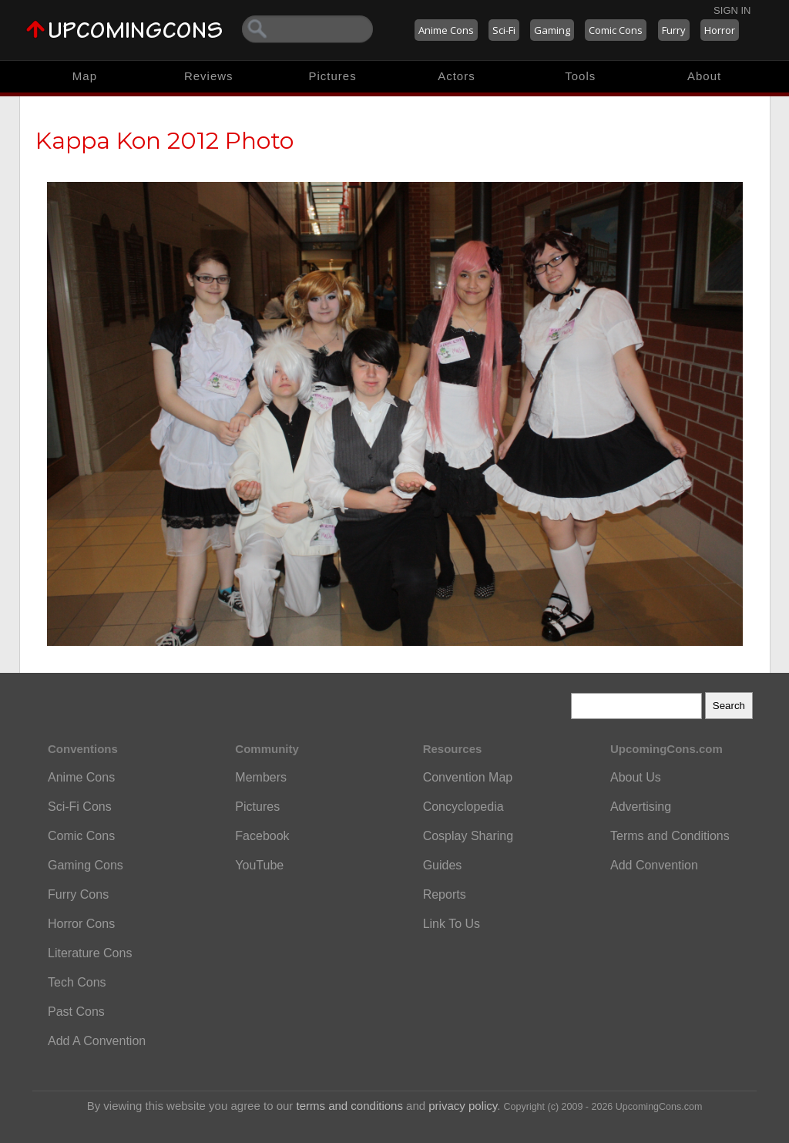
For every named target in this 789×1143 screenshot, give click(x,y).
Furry (674, 30)
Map (84, 75)
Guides (442, 865)
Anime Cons (446, 30)
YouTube (259, 865)
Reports (444, 894)
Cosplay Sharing (468, 835)
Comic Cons (616, 30)
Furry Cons (78, 894)
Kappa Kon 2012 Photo (164, 140)
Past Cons (76, 1011)
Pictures (332, 75)
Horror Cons (81, 923)
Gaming (552, 30)
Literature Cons (90, 953)
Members (261, 777)
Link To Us (451, 923)
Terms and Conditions (670, 835)
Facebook (262, 835)
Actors (456, 75)
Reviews (208, 75)
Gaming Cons (85, 865)
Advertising (640, 806)
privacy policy (462, 1105)
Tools (580, 75)
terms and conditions (350, 1105)
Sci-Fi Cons (80, 806)
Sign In (731, 10)
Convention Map (468, 777)
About (704, 75)
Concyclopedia (463, 806)
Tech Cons (77, 982)
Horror (719, 30)
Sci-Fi (503, 30)
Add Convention (654, 865)
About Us (635, 777)
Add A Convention (97, 1040)
